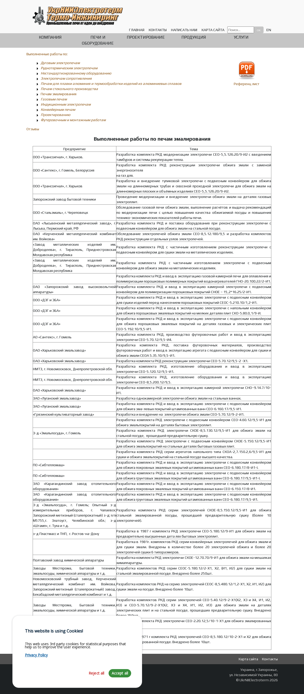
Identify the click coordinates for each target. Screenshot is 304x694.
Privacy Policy (36, 664)
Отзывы (32, 129)
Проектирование (146, 37)
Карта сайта (213, 30)
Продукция (193, 37)
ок (259, 30)
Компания (50, 37)
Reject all (96, 682)
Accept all (120, 682)
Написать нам (184, 30)
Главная (136, 30)
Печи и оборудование (98, 40)
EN (268, 30)
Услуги (241, 37)
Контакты (158, 30)
